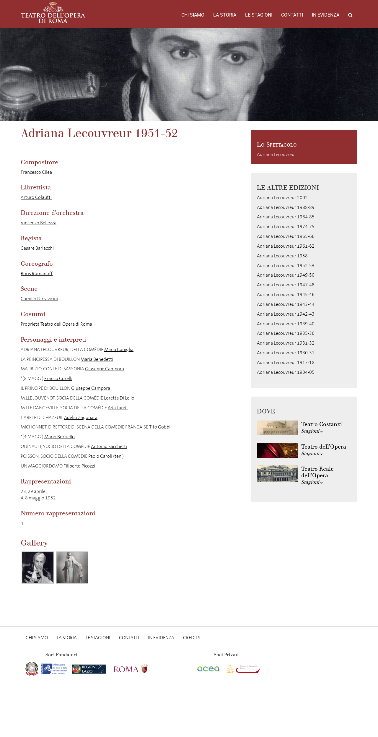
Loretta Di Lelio (119, 398)
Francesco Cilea (36, 172)
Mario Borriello (59, 437)
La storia (224, 15)
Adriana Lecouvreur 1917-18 (286, 362)
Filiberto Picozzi (79, 466)
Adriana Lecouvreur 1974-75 (286, 226)
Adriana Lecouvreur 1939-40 (286, 324)
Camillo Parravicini (39, 299)
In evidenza (325, 15)
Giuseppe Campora (104, 369)
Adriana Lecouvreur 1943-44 (286, 304)
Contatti (292, 15)
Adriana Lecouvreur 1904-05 (286, 372)
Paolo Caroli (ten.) (106, 456)
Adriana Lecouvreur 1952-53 (286, 265)
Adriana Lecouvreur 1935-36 (286, 333)
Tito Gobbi (159, 427)
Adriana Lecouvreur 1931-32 (286, 343)
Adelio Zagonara (80, 417)
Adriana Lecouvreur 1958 (282, 256)
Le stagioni (258, 15)
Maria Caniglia (118, 349)
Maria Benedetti (97, 359)
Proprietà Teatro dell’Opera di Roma (56, 324)
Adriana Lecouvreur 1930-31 (286, 353)
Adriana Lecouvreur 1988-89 (286, 207)
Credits (191, 637)
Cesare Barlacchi (37, 248)
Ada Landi (118, 408)
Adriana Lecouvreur (276, 154)
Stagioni (312, 431)
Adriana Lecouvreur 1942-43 (286, 314)
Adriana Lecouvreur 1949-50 (286, 275)
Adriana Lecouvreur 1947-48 (286, 285)
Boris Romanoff (37, 273)
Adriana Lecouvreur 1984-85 (286, 217)
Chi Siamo (192, 15)
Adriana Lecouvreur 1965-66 (286, 236)
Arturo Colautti (36, 197)
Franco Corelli (58, 378)
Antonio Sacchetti (109, 446)
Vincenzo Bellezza (38, 223)
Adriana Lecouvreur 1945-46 (286, 294)
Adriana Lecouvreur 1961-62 (286, 246)
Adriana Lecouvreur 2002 (282, 197)
